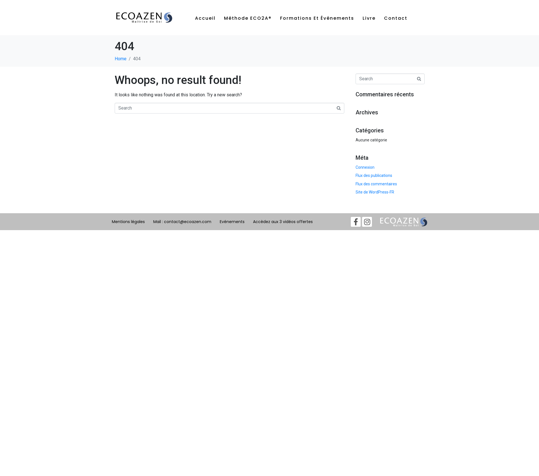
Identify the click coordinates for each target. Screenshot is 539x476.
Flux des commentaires (376, 184)
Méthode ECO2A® (248, 18)
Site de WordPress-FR (375, 192)
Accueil (205, 18)
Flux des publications (374, 175)
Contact (395, 18)
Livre (369, 18)
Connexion (365, 167)
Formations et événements (317, 18)
